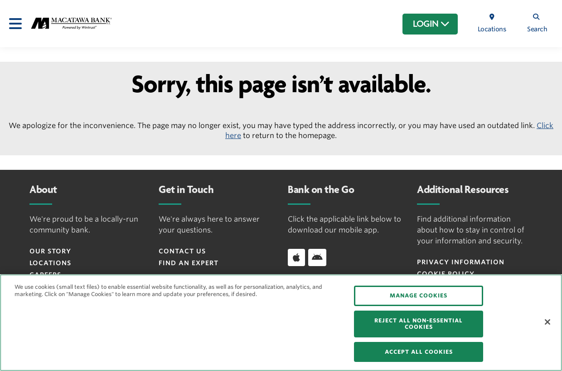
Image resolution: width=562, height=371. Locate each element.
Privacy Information (460, 262)
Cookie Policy (446, 273)
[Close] (547, 322)
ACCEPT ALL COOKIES (419, 351)
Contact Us (182, 251)
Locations (50, 263)
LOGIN (431, 24)
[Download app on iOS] (296, 257)
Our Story (50, 251)
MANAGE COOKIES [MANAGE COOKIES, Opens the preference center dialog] (418, 295)
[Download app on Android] (317, 257)
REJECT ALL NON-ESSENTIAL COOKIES (418, 323)
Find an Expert (188, 263)
